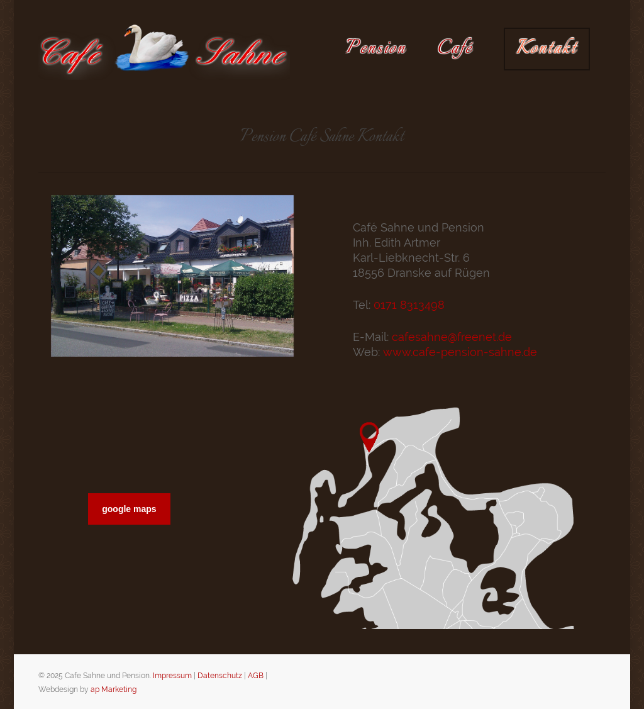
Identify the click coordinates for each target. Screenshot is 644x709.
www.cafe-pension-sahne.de (460, 352)
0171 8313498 (409, 304)
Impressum (172, 675)
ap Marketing (113, 689)
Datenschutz (219, 675)
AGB (256, 675)
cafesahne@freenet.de (452, 336)
